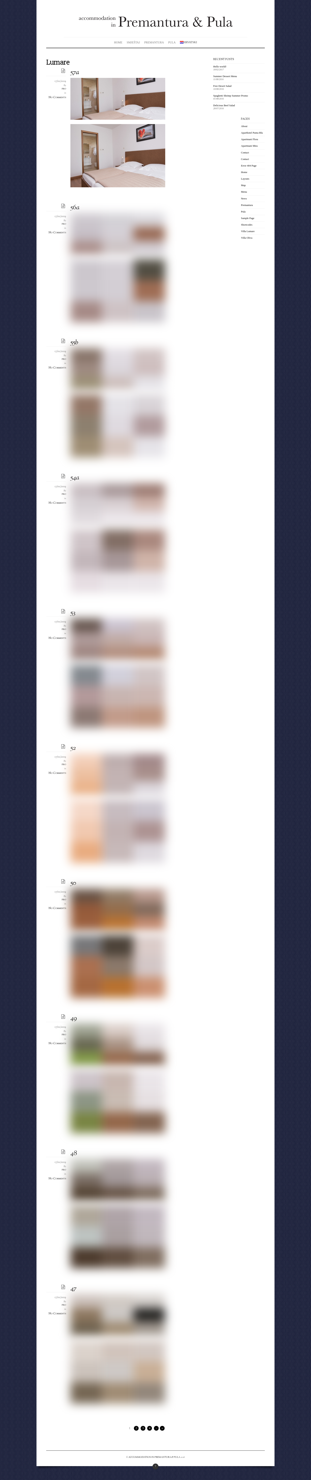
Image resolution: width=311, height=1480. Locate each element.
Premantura (154, 42)
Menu (244, 191)
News (244, 198)
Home (118, 42)
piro (64, 89)
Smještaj (133, 42)
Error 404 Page (248, 165)
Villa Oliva (246, 237)
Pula (172, 42)
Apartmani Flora (249, 139)
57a (74, 72)
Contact (245, 152)
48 (73, 1153)
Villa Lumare (248, 231)
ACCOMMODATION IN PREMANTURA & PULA (154, 1457)
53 (72, 613)
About (244, 126)
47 (73, 1288)
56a (75, 207)
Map (243, 185)
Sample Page (247, 218)
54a (74, 478)
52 (73, 748)
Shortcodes (246, 224)
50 (73, 883)
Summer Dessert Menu (225, 76)
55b (74, 342)
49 (73, 1018)
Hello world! (220, 66)
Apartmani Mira (249, 145)
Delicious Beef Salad (224, 105)
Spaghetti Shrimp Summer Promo (230, 95)
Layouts (245, 178)
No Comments (57, 97)
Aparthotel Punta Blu (252, 132)
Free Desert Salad (222, 85)
